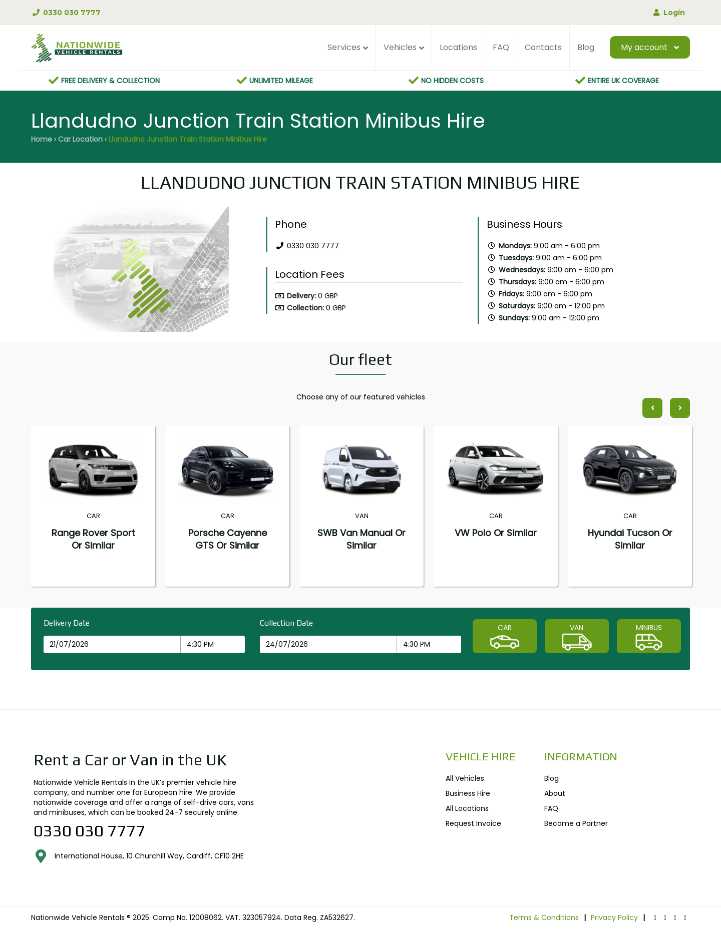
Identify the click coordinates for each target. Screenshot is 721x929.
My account (644, 47)
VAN (577, 637)
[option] (141, 272)
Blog (585, 47)
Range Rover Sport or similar (93, 539)
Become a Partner (576, 823)
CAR (505, 637)
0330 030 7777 (66, 12)
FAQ (501, 47)
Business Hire (468, 793)
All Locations (467, 808)
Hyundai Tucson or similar (630, 539)
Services (343, 47)
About (554, 793)
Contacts (543, 47)
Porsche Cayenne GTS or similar (227, 539)
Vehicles (400, 47)
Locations (458, 47)
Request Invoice (473, 823)
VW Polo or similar (496, 533)
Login (668, 12)
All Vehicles (465, 778)
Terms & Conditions (544, 917)
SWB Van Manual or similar (361, 539)
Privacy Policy (614, 917)
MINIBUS (649, 637)
